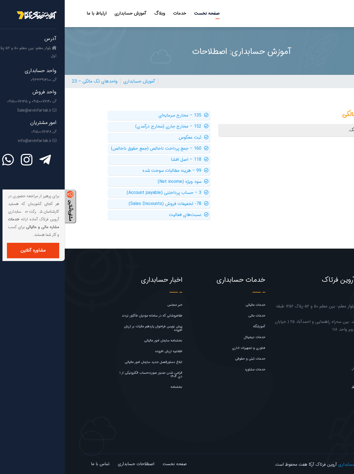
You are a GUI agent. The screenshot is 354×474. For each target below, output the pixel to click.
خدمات (114, 13)
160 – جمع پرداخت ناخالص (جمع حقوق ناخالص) (95, 148)
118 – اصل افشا (125, 159)
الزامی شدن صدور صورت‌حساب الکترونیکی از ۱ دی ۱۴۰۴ (86, 374)
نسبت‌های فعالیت (124, 215)
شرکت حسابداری (288, 464)
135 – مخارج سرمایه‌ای (119, 115)
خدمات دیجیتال (190, 337)
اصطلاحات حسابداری (71, 464)
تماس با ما (35, 464)
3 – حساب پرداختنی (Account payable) (103, 192)
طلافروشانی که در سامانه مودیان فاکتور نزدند (87, 315)
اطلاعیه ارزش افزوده (104, 351)
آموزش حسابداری (66, 13)
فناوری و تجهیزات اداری (184, 348)
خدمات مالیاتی (191, 304)
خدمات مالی (192, 315)
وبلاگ (95, 13)
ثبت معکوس (129, 137)
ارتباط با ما (32, 13)
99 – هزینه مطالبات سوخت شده (111, 170)
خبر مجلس (110, 304)
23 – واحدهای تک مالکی (30, 81)
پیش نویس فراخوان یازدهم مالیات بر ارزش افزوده (88, 328)
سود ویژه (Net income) (118, 181)
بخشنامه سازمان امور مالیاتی (98, 340)
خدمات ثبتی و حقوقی (185, 358)
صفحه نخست (142, 13)
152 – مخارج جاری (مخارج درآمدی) (107, 126)
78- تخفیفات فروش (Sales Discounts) (104, 204)
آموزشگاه (194, 326)
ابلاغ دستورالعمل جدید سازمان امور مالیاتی (89, 362)
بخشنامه (112, 386)
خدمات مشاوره (190, 369)
